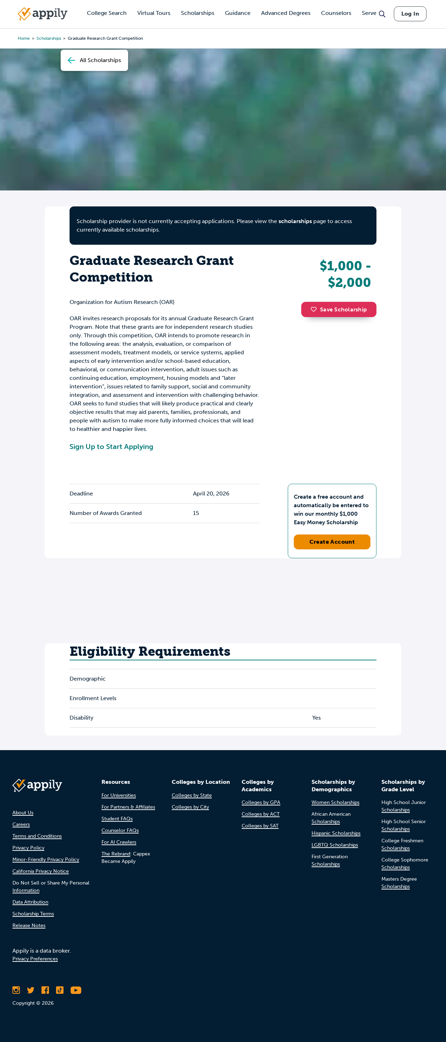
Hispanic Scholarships (336, 833)
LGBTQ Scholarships (335, 845)
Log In (410, 13)
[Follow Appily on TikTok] (60, 990)
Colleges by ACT (261, 814)
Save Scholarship (339, 309)
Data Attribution (30, 902)
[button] (315, 309)
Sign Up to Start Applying (111, 446)
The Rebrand (115, 854)
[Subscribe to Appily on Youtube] (76, 990)
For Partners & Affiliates (128, 807)
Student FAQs (117, 819)
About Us (22, 813)
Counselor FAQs (120, 830)
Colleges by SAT (260, 826)
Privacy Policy (28, 848)
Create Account (332, 541)
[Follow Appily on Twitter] (30, 990)
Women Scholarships (335, 802)
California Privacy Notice (40, 871)
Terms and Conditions (37, 836)
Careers (21, 824)
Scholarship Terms (33, 914)
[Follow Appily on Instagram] (16, 990)
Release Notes (28, 925)
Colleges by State (192, 795)
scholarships (295, 221)
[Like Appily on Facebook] (45, 990)
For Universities (118, 795)
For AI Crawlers (118, 842)
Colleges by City (190, 807)
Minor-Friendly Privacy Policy (45, 860)
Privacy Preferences (35, 959)
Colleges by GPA (261, 802)
